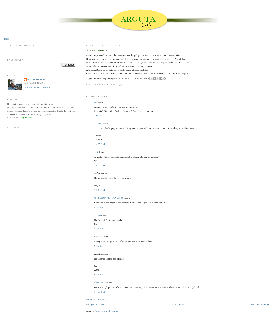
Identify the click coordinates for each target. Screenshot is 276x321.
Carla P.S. (98, 236)
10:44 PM (99, 190)
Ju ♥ (96, 152)
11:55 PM (99, 291)
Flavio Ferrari (100, 282)
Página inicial (178, 304)
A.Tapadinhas (100, 123)
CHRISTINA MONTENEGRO (108, 198)
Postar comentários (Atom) (106, 311)
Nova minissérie (96, 50)
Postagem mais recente (96, 304)
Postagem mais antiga (259, 304)
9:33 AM (99, 207)
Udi (96, 102)
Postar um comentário (96, 299)
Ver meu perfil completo (38, 87)
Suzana (97, 215)
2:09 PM (99, 115)
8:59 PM (99, 274)
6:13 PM (99, 246)
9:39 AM (99, 228)
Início (6, 38)
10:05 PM (99, 144)
